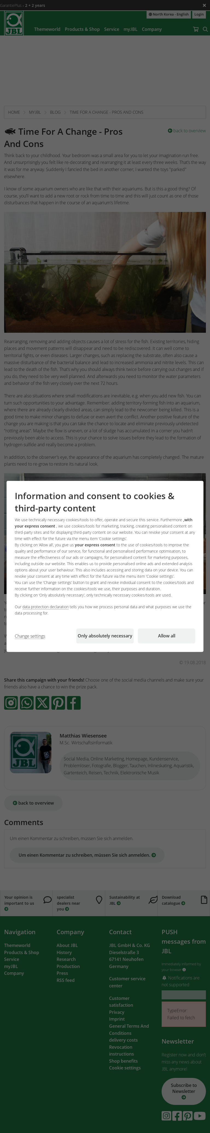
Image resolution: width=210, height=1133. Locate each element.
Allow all (166, 636)
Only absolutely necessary (105, 636)
